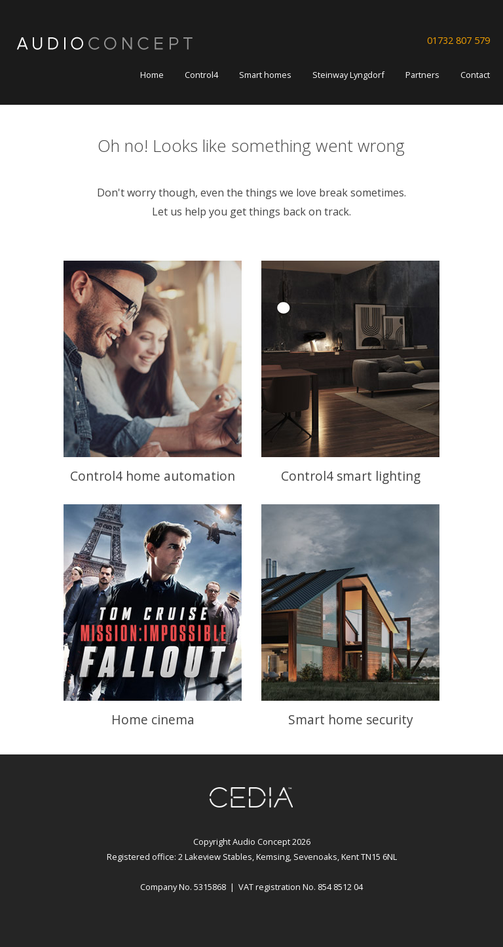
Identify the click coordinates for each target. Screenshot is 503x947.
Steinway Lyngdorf (348, 75)
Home (152, 75)
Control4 (201, 75)
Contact (475, 75)
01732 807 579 (458, 40)
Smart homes (265, 75)
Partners (422, 75)
